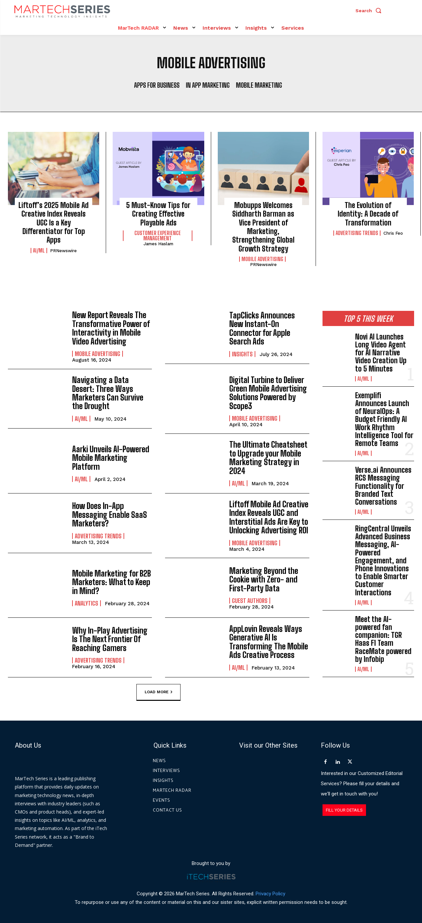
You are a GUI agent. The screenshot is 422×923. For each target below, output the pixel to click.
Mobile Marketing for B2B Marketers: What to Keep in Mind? (111, 581)
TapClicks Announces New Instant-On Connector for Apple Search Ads (262, 328)
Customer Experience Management (157, 235)
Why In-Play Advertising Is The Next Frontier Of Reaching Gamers (110, 638)
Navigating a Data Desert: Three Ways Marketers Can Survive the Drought (107, 393)
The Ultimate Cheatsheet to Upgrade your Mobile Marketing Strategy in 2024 (268, 457)
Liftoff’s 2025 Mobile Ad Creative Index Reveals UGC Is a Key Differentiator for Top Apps (53, 223)
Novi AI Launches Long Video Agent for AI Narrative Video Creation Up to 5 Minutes (381, 352)
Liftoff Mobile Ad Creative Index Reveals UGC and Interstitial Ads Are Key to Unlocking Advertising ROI (268, 517)
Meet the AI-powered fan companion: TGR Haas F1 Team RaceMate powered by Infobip (383, 639)
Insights (242, 354)
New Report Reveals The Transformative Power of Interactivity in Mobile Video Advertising (111, 328)
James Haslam (158, 243)
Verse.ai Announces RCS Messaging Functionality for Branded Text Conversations (383, 485)
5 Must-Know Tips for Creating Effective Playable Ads (158, 214)
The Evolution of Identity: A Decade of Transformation (368, 214)
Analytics (86, 603)
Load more (158, 692)
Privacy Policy (270, 893)
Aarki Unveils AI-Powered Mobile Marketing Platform (110, 457)
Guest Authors (249, 600)
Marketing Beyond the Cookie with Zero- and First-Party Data (263, 579)
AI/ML (39, 250)
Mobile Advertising (262, 259)
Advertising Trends (357, 233)
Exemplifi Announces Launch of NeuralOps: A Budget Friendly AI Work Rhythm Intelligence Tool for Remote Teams (384, 419)
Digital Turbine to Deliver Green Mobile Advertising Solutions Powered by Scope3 (268, 392)
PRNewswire (63, 250)
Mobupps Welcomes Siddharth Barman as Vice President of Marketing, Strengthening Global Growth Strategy (263, 227)
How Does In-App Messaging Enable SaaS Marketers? (109, 514)
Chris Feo (393, 233)
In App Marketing (208, 85)
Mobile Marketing (259, 85)
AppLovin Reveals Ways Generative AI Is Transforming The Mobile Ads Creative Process (268, 641)
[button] (369, 10)
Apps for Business (157, 85)
